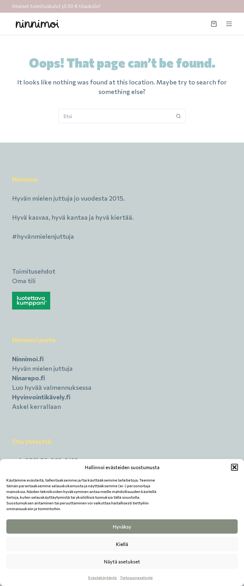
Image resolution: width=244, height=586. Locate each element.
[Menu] (229, 24)
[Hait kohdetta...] (114, 116)
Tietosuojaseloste (136, 577)
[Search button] (178, 116)
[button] (234, 467)
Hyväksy (122, 526)
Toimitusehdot (33, 271)
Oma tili (24, 280)
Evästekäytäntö (102, 577)
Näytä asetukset (122, 561)
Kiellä (122, 544)
